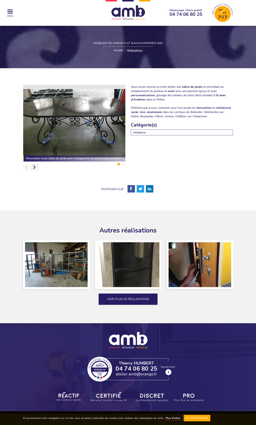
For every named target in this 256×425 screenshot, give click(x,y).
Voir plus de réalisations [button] (128, 299)
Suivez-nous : (168, 370)
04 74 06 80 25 (136, 368)
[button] (118, 164)
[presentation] (26, 167)
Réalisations (135, 50)
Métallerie (139, 133)
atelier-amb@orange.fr (136, 374)
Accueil (118, 50)
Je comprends (197, 418)
